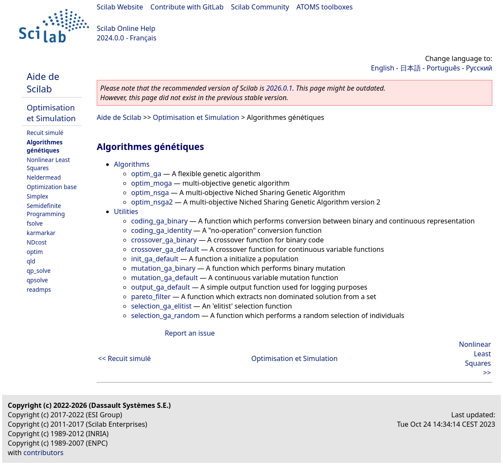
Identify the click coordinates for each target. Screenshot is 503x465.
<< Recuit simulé (124, 358)
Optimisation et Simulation (51, 112)
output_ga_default (160, 287)
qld (31, 261)
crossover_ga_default (165, 249)
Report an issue (190, 333)
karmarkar (41, 233)
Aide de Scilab (43, 82)
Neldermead (44, 177)
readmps (39, 289)
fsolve (35, 223)
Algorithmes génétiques (45, 146)
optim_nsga (150, 192)
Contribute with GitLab (187, 7)
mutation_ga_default (164, 277)
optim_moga (151, 183)
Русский (479, 68)
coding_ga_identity (161, 230)
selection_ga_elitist (161, 306)
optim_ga (146, 173)
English (382, 68)
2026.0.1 (279, 88)
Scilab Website (120, 7)
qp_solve (39, 270)
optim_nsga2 (152, 202)
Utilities (126, 211)
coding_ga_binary (159, 221)
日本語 (410, 68)
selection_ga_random (165, 315)
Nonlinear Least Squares (48, 164)
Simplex (37, 196)
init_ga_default (154, 258)
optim (35, 252)
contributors (44, 452)
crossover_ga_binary (164, 240)
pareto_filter (151, 296)
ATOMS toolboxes (325, 7)
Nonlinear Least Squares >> (475, 358)
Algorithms (132, 164)
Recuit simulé (45, 132)
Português (443, 68)
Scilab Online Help (126, 28)
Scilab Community (260, 7)
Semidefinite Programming (46, 210)
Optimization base (52, 187)
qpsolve (37, 280)
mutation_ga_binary (163, 268)
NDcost (36, 242)
